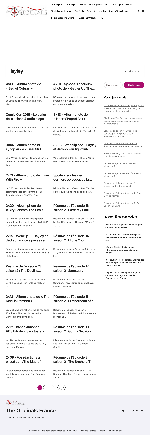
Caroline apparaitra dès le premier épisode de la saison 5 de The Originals (123, 145)
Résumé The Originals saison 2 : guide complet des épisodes (122, 154)
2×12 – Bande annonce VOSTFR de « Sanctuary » (26, 330)
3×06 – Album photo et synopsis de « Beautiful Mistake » (24, 149)
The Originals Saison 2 (99, 4)
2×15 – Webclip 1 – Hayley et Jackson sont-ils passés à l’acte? (27, 241)
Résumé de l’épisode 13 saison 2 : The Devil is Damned (23, 271)
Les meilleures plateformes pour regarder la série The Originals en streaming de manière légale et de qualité (124, 108)
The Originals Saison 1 (76, 4)
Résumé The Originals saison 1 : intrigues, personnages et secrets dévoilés (122, 250)
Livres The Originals (87, 18)
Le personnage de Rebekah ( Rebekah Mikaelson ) (122, 174)
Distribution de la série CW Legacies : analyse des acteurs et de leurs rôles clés (123, 237)
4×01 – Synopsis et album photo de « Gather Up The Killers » (73, 88)
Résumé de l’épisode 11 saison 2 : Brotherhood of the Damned (72, 302)
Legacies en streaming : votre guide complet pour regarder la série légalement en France (121, 134)
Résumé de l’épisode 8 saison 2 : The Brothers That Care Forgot (75, 363)
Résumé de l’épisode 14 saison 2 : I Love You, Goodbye (71, 241)
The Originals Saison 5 (85, 11)
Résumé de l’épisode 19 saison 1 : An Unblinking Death (121, 204)
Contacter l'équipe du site (110, 432)
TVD (101, 18)
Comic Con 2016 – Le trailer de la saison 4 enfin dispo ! (26, 117)
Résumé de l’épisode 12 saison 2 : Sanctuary (71, 269)
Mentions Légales (88, 432)
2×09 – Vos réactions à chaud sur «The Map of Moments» (24, 363)
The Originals (57, 4)
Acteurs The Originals (118, 11)
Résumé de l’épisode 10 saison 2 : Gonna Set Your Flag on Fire (73, 332)
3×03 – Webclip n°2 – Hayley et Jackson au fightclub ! (69, 149)
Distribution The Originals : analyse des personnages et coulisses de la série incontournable (123, 121)
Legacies (102, 11)
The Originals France (31, 412)
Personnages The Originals (63, 18)
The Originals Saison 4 (61, 11)
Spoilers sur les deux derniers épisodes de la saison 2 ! (71, 180)
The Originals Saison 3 (122, 4)
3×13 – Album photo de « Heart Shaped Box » (70, 117)
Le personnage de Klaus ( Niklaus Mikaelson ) (120, 164)
